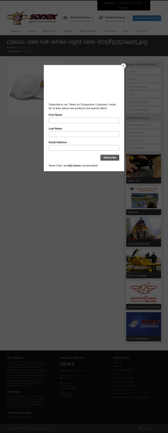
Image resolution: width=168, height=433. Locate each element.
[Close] (123, 65)
